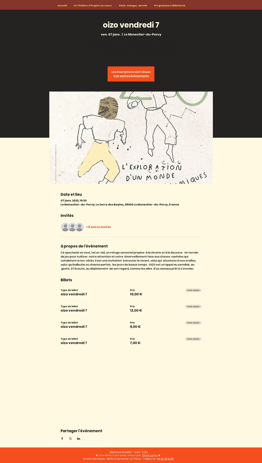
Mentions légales (121, 451)
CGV (137, 451)
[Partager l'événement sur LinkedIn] (78, 438)
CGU (145, 451)
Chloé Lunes (150, 455)
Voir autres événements (131, 76)
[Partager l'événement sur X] (70, 438)
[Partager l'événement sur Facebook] (62, 438)
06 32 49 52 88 (165, 458)
